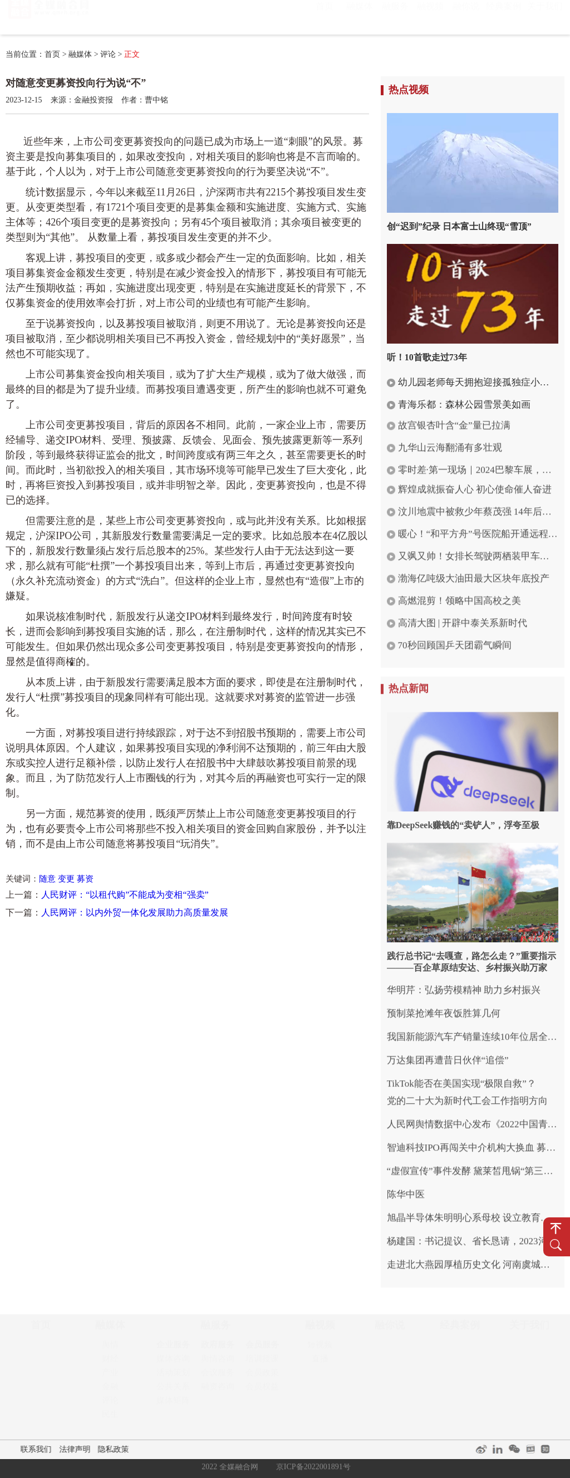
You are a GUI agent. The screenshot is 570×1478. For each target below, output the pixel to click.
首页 (324, 17)
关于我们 (545, 17)
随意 (47, 878)
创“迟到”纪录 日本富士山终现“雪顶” (459, 226)
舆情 (110, 1349)
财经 (110, 1363)
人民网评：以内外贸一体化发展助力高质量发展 (134, 912)
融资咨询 (217, 1391)
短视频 (319, 1349)
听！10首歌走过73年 (427, 357)
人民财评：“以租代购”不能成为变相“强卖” (124, 894)
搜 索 (555, 1245)
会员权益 (262, 1391)
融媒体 (359, 17)
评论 (108, 54)
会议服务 (217, 1377)
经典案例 (504, 17)
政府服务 (217, 1349)
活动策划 (173, 1377)
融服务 (395, 17)
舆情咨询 (217, 1363)
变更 (66, 878)
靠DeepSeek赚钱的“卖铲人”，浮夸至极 (463, 820)
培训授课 (262, 1363)
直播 (320, 1363)
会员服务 (262, 1349)
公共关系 (173, 1391)
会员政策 (262, 1377)
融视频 (430, 17)
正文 (132, 54)
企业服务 (173, 1349)
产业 (110, 1377)
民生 (110, 1419)
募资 (85, 878)
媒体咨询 (173, 1363)
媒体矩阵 (173, 1405)
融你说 (466, 17)
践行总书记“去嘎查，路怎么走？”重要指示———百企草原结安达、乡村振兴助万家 (471, 957)
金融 (110, 1391)
